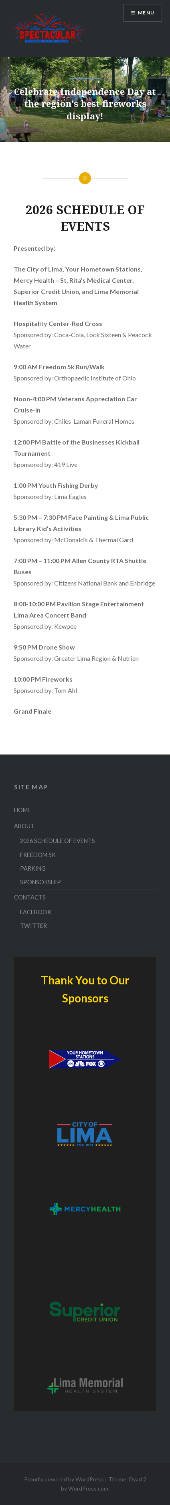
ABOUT (24, 826)
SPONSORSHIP (40, 882)
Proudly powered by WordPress (64, 1479)
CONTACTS (30, 897)
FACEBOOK (35, 912)
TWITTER (33, 925)
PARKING (33, 868)
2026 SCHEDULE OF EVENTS (57, 840)
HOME (22, 810)
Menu (146, 13)
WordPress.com (88, 1488)
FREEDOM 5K (38, 854)
